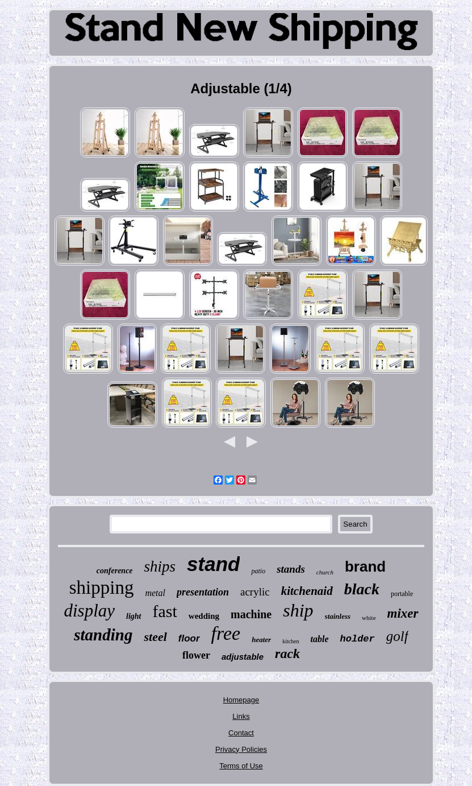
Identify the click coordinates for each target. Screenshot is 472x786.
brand (365, 566)
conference (115, 570)
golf (397, 636)
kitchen (290, 641)
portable (402, 594)
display (89, 610)
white (368, 617)
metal (155, 593)
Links (240, 716)
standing (103, 635)
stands (291, 569)
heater (261, 639)
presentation (203, 592)
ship (298, 610)
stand (213, 564)
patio (258, 571)
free (226, 633)
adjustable (243, 656)
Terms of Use (241, 766)
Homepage (241, 700)
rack (287, 653)
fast (165, 611)
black (361, 589)
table (320, 639)
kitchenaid (307, 591)
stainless (338, 616)
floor (189, 638)
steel (155, 637)
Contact (241, 733)
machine (251, 614)
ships (160, 566)
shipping (101, 587)
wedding (204, 615)
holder (357, 639)
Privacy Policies (241, 749)
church (324, 572)
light (133, 616)
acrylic (255, 592)
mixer (403, 613)
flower (196, 655)
